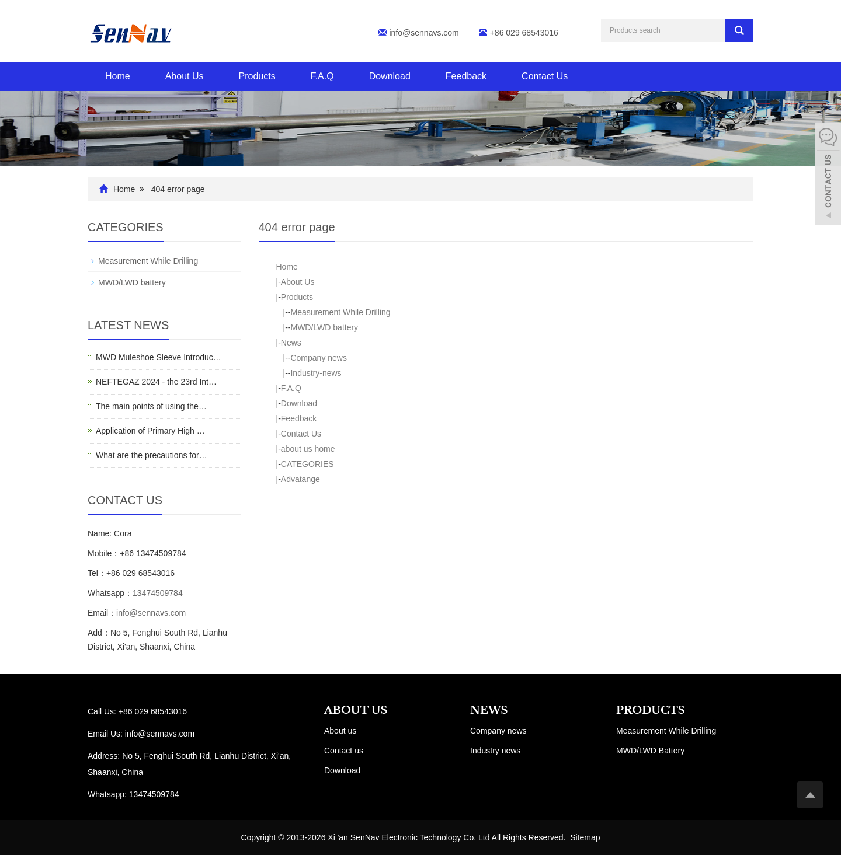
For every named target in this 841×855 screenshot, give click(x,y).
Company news (318, 357)
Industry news (495, 750)
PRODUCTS (650, 710)
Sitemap (585, 837)
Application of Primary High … (150, 430)
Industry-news (315, 373)
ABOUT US (356, 710)
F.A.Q (322, 76)
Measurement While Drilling (340, 312)
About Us (184, 76)
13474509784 (158, 593)
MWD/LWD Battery (650, 750)
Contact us (343, 750)
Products (257, 76)
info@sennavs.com (424, 32)
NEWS (489, 710)
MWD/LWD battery (324, 327)
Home (117, 76)
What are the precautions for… (151, 455)
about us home (308, 448)
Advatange (300, 479)
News (291, 342)
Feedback (466, 76)
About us (340, 730)
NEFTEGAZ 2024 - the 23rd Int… (156, 381)
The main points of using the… (151, 406)
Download (390, 76)
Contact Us (545, 76)
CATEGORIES (307, 464)
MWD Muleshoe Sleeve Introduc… (158, 357)
